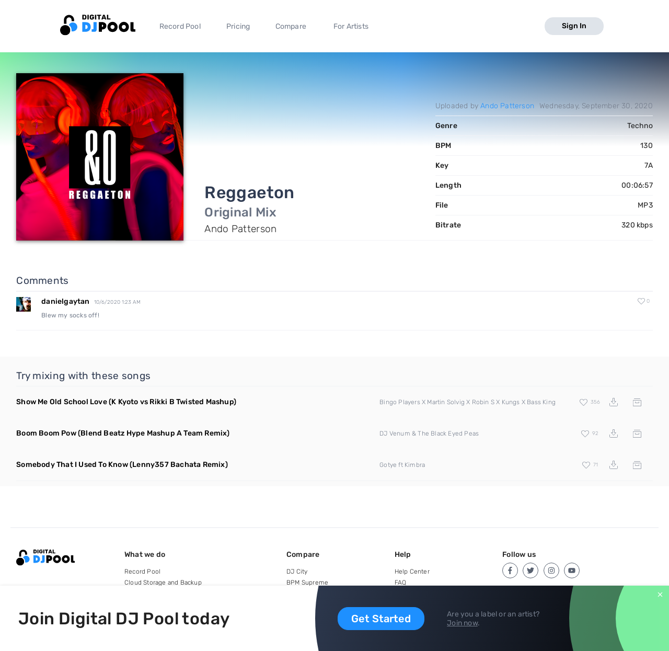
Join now (462, 623)
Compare (290, 26)
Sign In (574, 25)
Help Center (412, 571)
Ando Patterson (507, 105)
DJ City (296, 571)
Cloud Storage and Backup (163, 582)
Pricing (238, 26)
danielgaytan (65, 301)
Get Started (381, 618)
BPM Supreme (307, 582)
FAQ (401, 582)
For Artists (350, 26)
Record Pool (180, 26)
